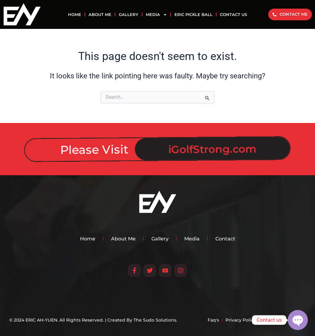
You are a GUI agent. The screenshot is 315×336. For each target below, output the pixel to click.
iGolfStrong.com (202, 147)
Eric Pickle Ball (193, 14)
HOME (74, 14)
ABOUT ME (100, 14)
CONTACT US (233, 14)
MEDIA (156, 15)
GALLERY (128, 14)
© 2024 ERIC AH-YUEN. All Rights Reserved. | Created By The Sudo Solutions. (93, 320)
